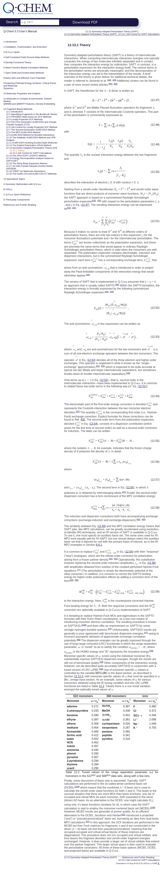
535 (128, 373)
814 (108, 775)
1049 (77, 786)
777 (79, 570)
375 (109, 629)
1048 (83, 625)
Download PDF (85, 22)
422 (124, 492)
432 (109, 80)
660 (78, 639)
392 (116, 84)
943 (110, 84)
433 (114, 80)
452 (93, 775)
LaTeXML (155, 863)
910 (87, 821)
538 (151, 650)
